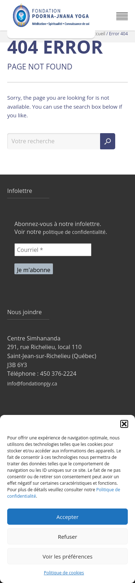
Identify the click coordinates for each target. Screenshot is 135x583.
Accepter (67, 516)
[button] (124, 424)
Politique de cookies (64, 573)
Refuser (67, 536)
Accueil (98, 34)
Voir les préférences (67, 556)
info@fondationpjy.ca (32, 383)
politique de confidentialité (74, 232)
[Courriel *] (52, 249)
